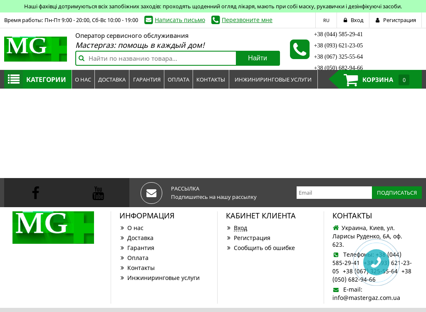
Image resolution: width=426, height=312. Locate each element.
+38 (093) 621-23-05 (338, 45)
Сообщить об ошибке (260, 248)
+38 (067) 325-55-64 (338, 57)
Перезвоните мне (247, 20)
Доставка (136, 238)
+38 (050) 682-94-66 (338, 68)
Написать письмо (180, 20)
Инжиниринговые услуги (159, 278)
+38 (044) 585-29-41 (338, 34)
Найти (257, 58)
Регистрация (248, 238)
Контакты (137, 268)
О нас (131, 228)
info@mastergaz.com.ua (366, 298)
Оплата (134, 258)
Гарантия (136, 248)
